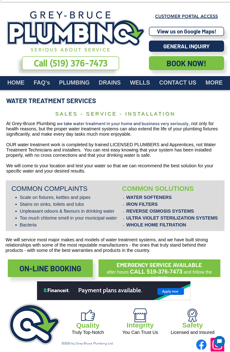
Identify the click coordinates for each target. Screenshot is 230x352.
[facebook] (201, 345)
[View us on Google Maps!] (186, 31)
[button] (186, 46)
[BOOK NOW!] (186, 63)
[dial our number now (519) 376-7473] (70, 63)
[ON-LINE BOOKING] (50, 268)
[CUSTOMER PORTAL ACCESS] (186, 16)
